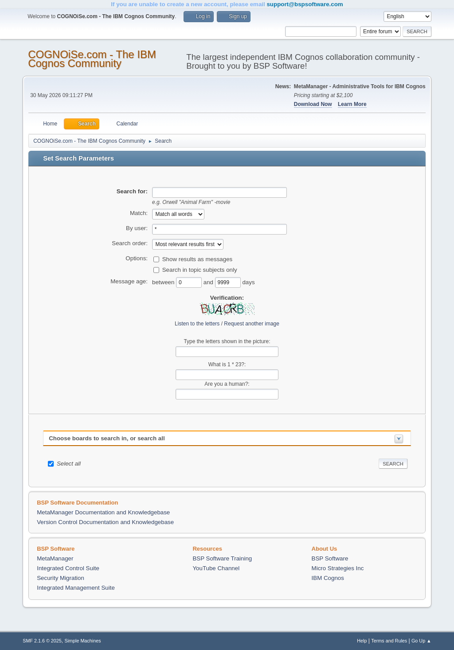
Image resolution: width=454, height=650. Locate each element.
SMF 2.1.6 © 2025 (42, 640)
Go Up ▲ (421, 640)
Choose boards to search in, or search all (106, 438)
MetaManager (55, 558)
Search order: (130, 243)
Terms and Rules (389, 640)
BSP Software (330, 558)
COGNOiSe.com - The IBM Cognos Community (92, 58)
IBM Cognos (328, 578)
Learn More (352, 104)
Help (362, 640)
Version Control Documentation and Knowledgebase (105, 522)
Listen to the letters (197, 324)
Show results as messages (197, 258)
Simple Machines (83, 640)
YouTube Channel (215, 568)
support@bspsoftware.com (304, 4)
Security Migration (60, 578)
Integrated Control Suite (68, 568)
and (209, 281)
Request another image (251, 324)
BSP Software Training (222, 558)
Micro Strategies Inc (338, 568)
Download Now (313, 104)
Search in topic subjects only (199, 269)
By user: (137, 228)
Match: (139, 213)
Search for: (132, 191)
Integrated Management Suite (76, 587)
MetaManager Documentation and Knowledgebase (103, 512)
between (164, 281)
